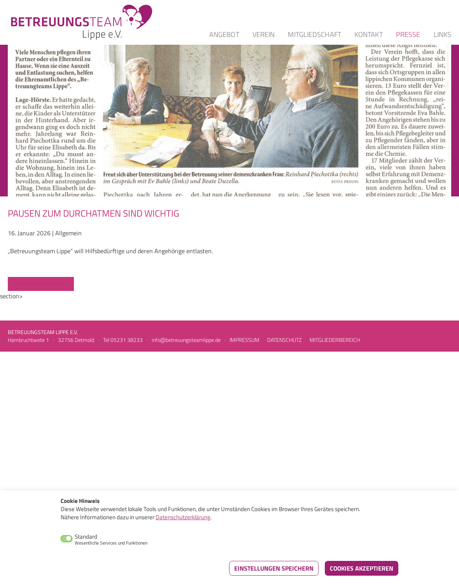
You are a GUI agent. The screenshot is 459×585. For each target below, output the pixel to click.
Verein (263, 34)
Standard (111, 539)
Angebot (224, 34)
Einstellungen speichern (274, 568)
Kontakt (368, 34)
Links (443, 34)
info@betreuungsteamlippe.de (186, 340)
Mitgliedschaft (314, 34)
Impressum (244, 340)
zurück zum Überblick (41, 284)
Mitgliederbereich (335, 340)
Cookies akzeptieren (361, 568)
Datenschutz (284, 340)
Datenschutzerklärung (183, 517)
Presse (408, 34)
